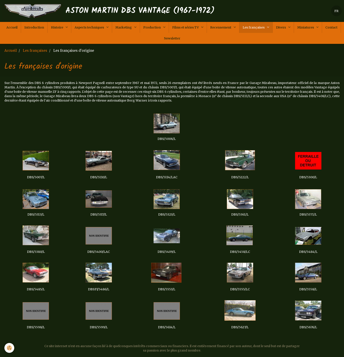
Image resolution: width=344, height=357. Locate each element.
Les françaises (254, 27)
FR (336, 11)
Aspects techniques (90, 27)
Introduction (34, 27)
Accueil (12, 27)
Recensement (221, 27)
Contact (331, 27)
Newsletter (172, 38)
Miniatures (306, 27)
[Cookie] (9, 348)
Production (152, 27)
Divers (281, 27)
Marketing (124, 27)
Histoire (57, 27)
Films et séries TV (185, 27)
